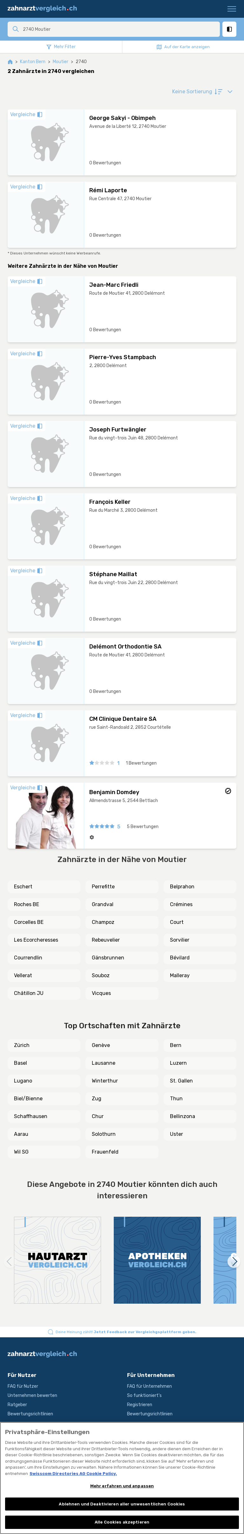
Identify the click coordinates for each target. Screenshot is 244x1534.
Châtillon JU (29, 993)
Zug (96, 1099)
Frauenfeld (105, 1152)
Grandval (102, 904)
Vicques (101, 993)
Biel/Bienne (28, 1099)
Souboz (101, 975)
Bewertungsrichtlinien (30, 1414)
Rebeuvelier (106, 940)
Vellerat (23, 975)
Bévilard (180, 958)
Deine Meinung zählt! (126, 1332)
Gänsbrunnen (108, 958)
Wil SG (21, 1152)
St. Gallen (181, 1081)
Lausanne (103, 1063)
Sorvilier (179, 940)
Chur (98, 1116)
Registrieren (139, 1404)
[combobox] (119, 29)
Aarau (21, 1134)
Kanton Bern (32, 61)
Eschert (23, 887)
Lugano (23, 1081)
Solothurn (104, 1134)
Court (177, 922)
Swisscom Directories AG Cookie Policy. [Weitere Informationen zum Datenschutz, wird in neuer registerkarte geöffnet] (73, 1473)
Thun (176, 1099)
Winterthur (105, 1081)
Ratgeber (17, 1404)
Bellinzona (182, 1116)
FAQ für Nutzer (23, 1386)
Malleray (180, 975)
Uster (176, 1134)
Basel (20, 1063)
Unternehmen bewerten (32, 1395)
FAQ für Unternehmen (149, 1386)
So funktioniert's (144, 1395)
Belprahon (182, 887)
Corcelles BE (29, 922)
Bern (175, 1045)
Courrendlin (28, 958)
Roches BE (26, 904)
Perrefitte (103, 887)
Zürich (22, 1045)
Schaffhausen (30, 1116)
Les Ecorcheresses (36, 940)
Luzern (178, 1063)
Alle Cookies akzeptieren (122, 1522)
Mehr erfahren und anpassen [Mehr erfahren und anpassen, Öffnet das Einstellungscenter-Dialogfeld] (122, 1486)
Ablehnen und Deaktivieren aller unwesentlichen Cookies (122, 1504)
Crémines (181, 904)
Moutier (60, 61)
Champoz (103, 922)
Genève (101, 1045)
